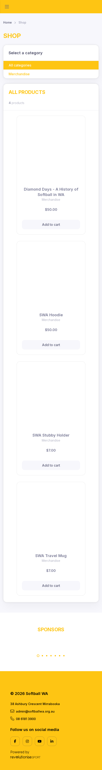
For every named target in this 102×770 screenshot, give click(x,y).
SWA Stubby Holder (51, 435)
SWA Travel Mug (51, 555)
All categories (20, 65)
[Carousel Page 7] (64, 655)
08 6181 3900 (23, 719)
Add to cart (51, 224)
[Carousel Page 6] (59, 655)
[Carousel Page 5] (55, 655)
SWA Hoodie (51, 315)
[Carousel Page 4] (51, 655)
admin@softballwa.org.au (32, 711)
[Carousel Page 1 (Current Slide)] (38, 655)
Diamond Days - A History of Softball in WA (51, 192)
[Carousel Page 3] (46, 655)
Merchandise (19, 74)
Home (7, 22)
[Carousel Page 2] (42, 655)
